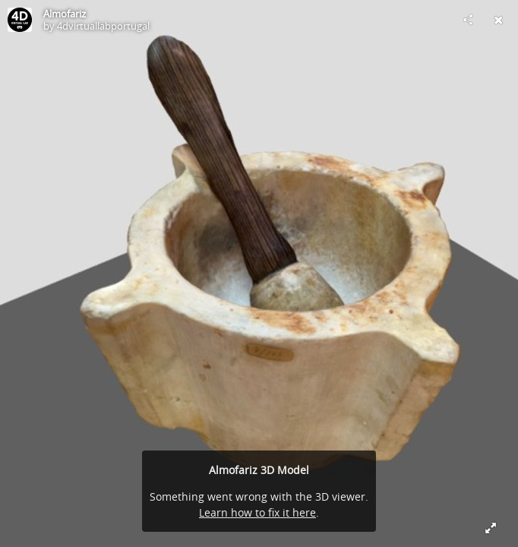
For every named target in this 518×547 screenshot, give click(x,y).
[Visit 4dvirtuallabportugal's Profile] (20, 20)
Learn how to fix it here (257, 512)
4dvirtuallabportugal (103, 26)
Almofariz (64, 14)
